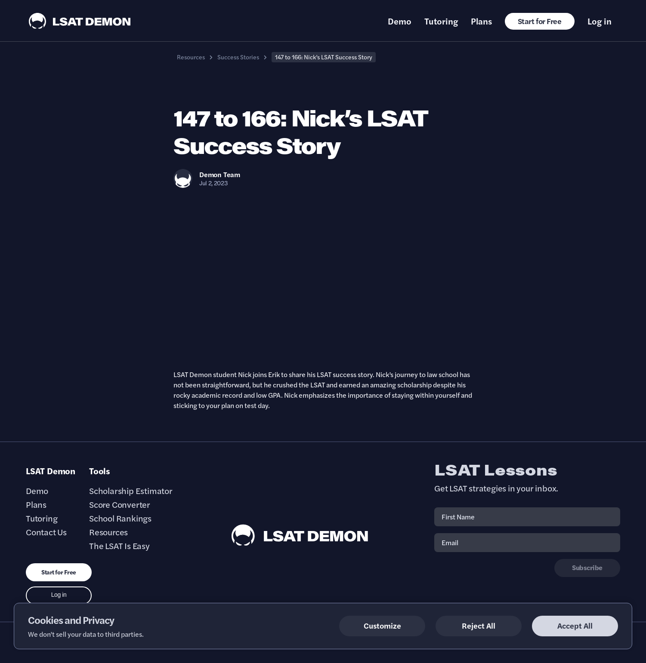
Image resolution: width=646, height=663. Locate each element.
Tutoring (441, 21)
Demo (399, 21)
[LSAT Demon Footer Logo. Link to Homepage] (300, 535)
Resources (191, 56)
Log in (599, 21)
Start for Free (540, 20)
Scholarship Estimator (131, 490)
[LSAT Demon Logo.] (80, 21)
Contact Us (46, 532)
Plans (481, 21)
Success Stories (238, 56)
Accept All (575, 625)
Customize (382, 625)
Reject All (478, 625)
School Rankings (120, 518)
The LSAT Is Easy (119, 545)
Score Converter (119, 504)
